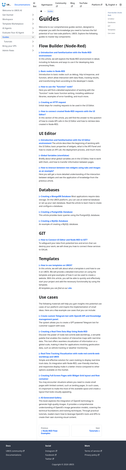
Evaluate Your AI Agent (13, 32)
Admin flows (8, 50)
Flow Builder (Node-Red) (115, 13)
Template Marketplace (12, 23)
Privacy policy (92, 455)
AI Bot (34, 5)
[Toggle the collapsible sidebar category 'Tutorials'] (33, 42)
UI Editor (111, 19)
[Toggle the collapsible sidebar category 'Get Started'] (33, 15)
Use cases (111, 33)
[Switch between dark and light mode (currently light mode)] (121, 5)
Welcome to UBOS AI (12, 10)
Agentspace (46, 4)
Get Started (7, 14)
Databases (112, 22)
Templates (111, 30)
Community (60, 4)
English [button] (110, 4)
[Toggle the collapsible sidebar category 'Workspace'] (33, 19)
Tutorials (8, 41)
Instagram (51, 451)
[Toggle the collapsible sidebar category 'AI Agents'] (33, 28)
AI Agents (7, 28)
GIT (109, 26)
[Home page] (41, 11)
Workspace (7, 19)
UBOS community (15, 451)
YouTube (83, 4)
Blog (72, 4)
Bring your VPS (9, 46)
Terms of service (93, 451)
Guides (5, 37)
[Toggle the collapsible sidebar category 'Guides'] (33, 37)
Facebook (50, 455)
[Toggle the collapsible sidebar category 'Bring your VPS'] (33, 46)
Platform (97, 4)
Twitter (49, 459)
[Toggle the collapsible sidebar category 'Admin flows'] (33, 50)
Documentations (22, 4)
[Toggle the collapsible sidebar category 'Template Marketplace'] (33, 24)
